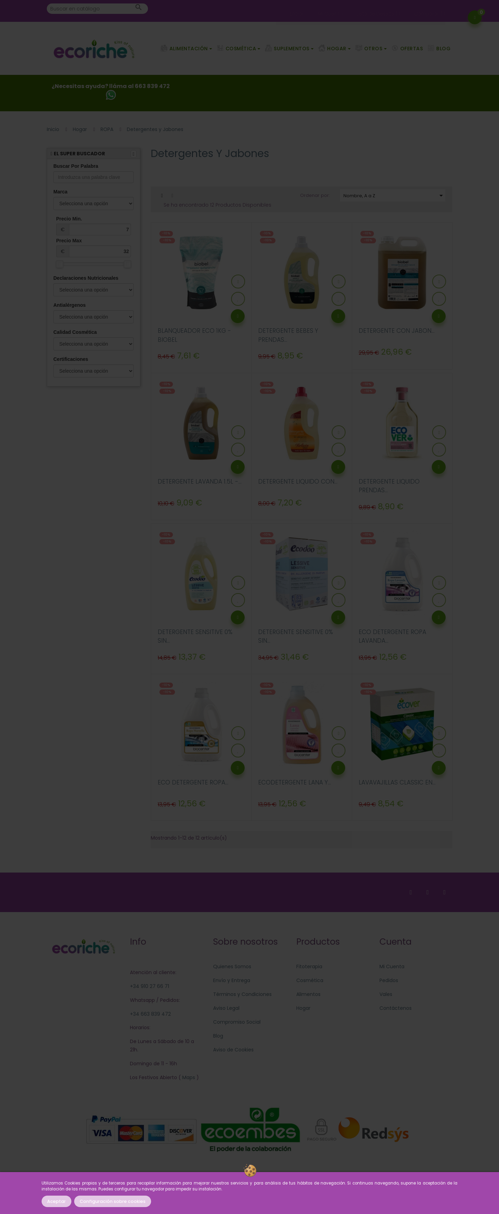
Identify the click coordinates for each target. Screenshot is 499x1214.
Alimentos (308, 994)
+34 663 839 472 (150, 1014)
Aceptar (56, 1201)
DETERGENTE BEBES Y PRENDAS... (288, 335)
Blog (218, 1035)
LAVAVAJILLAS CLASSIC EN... (397, 782)
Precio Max (93, 247)
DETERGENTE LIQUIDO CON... (298, 481)
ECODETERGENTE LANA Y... (294, 782)
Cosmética (309, 980)
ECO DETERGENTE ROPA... (193, 782)
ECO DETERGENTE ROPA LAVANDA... (392, 636)
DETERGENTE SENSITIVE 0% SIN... (195, 636)
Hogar (303, 1008)
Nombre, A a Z (394, 195)
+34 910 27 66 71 (149, 986)
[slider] (59, 264)
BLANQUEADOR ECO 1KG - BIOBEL (194, 335)
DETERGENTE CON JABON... (397, 331)
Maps (188, 1077)
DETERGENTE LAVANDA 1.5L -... (200, 481)
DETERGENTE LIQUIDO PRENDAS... (389, 486)
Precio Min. (93, 225)
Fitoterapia (309, 966)
